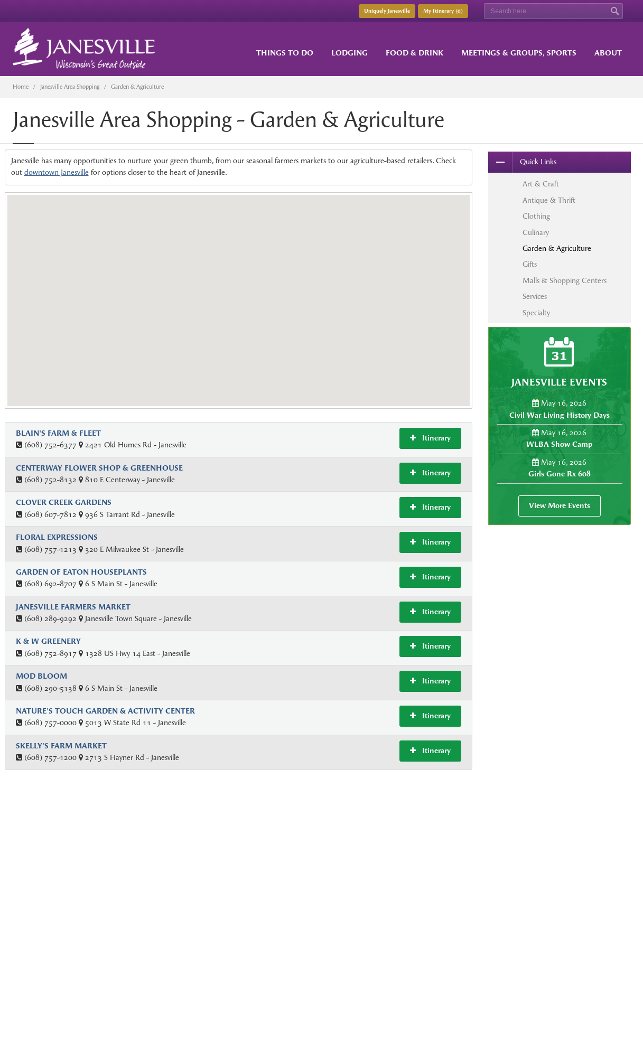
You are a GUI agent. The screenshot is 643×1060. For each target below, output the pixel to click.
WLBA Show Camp (559, 444)
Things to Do (284, 53)
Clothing (536, 216)
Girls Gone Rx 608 (559, 474)
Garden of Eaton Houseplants (81, 572)
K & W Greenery (48, 641)
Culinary (536, 232)
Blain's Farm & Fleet (58, 433)
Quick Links (522, 162)
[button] (243, 251)
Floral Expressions (57, 537)
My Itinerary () (443, 11)
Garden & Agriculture (557, 248)
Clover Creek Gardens (63, 502)
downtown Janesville (56, 172)
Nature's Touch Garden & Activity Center (105, 711)
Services (535, 296)
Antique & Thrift (549, 200)
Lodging (349, 53)
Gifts (530, 264)
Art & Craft (541, 184)
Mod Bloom (41, 676)
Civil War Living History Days (559, 415)
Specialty (536, 312)
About (608, 53)
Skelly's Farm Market (61, 746)
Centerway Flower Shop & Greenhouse (99, 468)
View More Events (559, 505)
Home (21, 86)
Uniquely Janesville (387, 11)
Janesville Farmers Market (73, 607)
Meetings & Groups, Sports (518, 53)
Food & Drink (414, 53)
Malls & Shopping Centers (565, 280)
